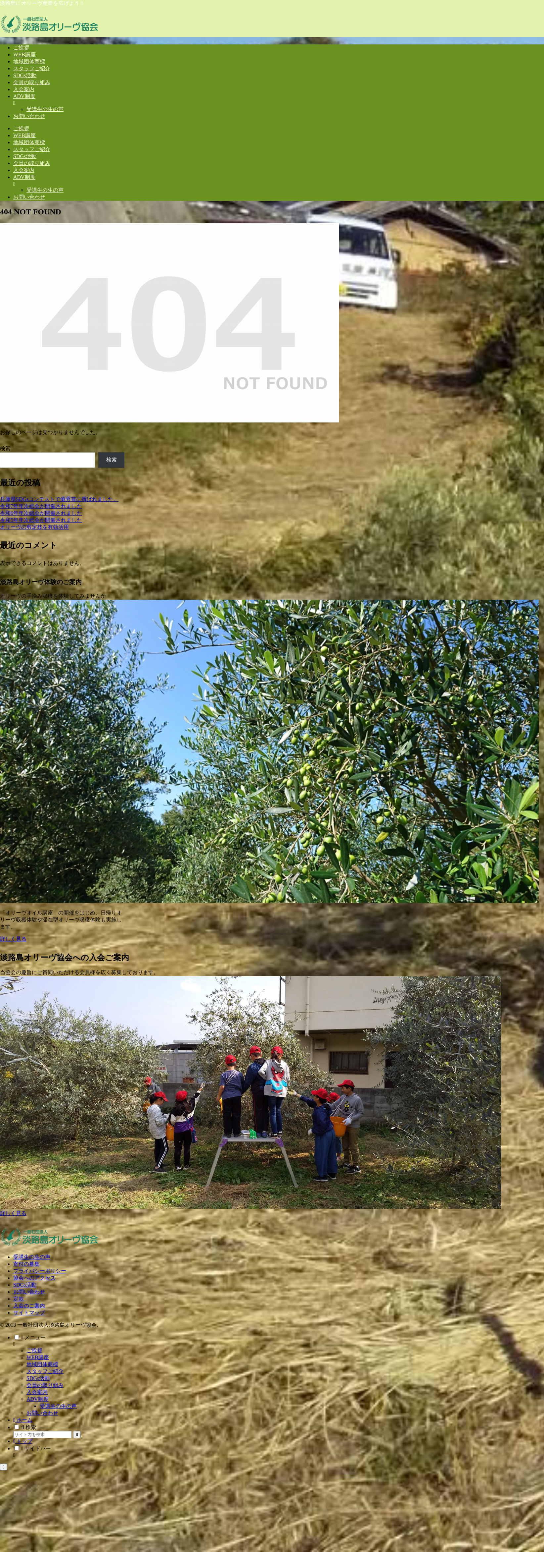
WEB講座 (37, 1357)
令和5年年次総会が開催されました (41, 520)
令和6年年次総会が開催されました (41, 513)
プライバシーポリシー (39, 1271)
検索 (5, 448)
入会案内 (37, 1392)
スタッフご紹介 (45, 1371)
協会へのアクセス (34, 1278)
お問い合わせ (29, 1292)
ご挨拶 (34, 1350)
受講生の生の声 (31, 1257)
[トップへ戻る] (3, 1467)
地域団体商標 (42, 1364)
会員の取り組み (45, 1385)
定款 (18, 1299)
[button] (77, 1434)
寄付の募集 (26, 1264)
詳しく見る (13, 939)
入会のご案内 (29, 1305)
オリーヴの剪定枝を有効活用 (34, 527)
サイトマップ (29, 1312)
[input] (42, 1434)
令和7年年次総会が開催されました (41, 506)
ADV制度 (37, 1399)
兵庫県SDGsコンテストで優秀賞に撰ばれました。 (59, 499)
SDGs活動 (24, 1285)
